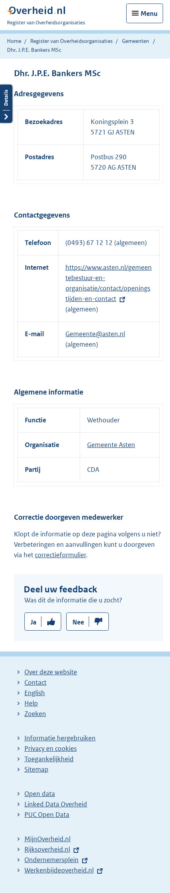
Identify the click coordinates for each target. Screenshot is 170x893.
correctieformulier (60, 555)
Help (31, 703)
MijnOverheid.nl (47, 839)
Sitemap (36, 769)
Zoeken (35, 713)
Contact (35, 682)
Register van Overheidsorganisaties (71, 40)
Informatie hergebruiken (60, 738)
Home (14, 40)
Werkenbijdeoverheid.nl (59, 870)
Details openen (6, 104)
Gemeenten (135, 40)
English (34, 693)
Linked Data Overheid (55, 804)
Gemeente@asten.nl (95, 334)
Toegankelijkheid (49, 759)
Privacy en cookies (50, 748)
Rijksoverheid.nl (47, 849)
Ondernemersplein (51, 860)
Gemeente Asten (111, 445)
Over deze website (50, 672)
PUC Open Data (46, 814)
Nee (78, 622)
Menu (149, 13)
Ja (33, 622)
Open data (39, 793)
